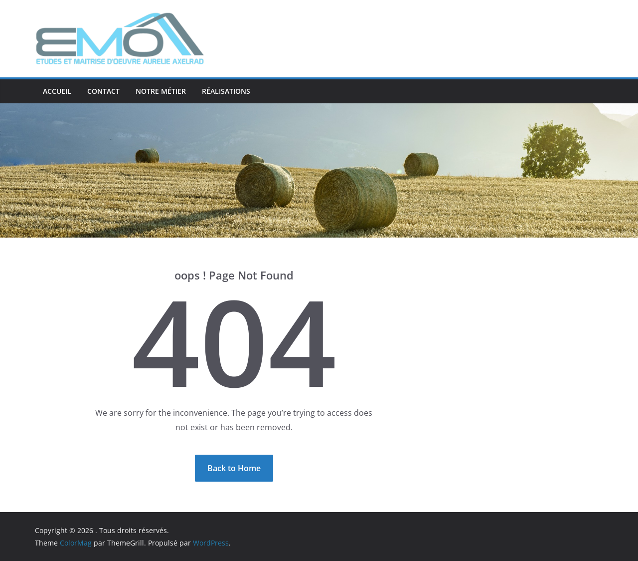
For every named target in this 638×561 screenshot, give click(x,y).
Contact (103, 91)
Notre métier (161, 91)
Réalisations (226, 91)
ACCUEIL (57, 91)
